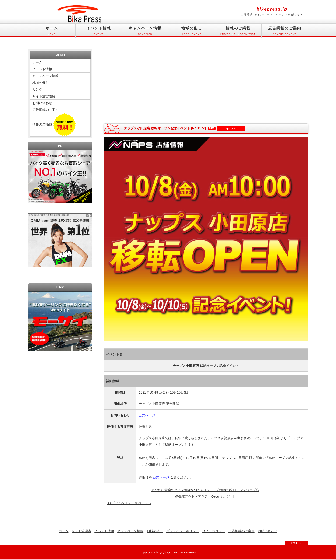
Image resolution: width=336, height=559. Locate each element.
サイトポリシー (213, 531)
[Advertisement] (155, 83)
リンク (37, 89)
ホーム (51, 32)
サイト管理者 (81, 531)
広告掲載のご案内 (285, 32)
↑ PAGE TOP (296, 543)
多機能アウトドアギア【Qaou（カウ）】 (205, 496)
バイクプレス (162, 552)
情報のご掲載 (238, 32)
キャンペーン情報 (145, 32)
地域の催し (191, 32)
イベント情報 (99, 32)
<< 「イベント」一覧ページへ (129, 503)
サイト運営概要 (43, 96)
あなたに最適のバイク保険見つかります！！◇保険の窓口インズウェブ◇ (205, 490)
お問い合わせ (42, 103)
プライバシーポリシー (182, 531)
